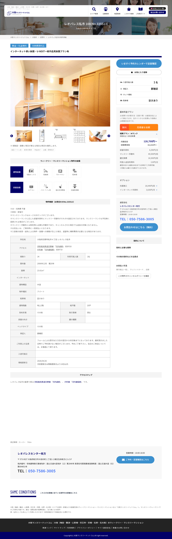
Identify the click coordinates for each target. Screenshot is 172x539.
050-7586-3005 (141, 219)
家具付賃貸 (28, 150)
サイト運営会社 (104, 528)
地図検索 (117, 14)
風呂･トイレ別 (16, 150)
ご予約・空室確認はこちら (137, 459)
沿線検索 (106, 14)
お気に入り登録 (140, 72)
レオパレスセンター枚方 (130, 206)
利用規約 (71, 528)
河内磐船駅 (49, 249)
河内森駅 (59, 246)
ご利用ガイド (140, 14)
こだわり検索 (129, 14)
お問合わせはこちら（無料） (139, 227)
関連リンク (47, 528)
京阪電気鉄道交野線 (45, 246)
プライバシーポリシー (86, 528)
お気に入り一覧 (158, 8)
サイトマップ (59, 528)
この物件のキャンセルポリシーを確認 (133, 276)
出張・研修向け (48, 150)
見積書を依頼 (143, 127)
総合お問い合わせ (157, 12)
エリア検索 (94, 14)
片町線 (40, 249)
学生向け (37, 150)
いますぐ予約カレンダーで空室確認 (138, 63)
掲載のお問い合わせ (121, 528)
